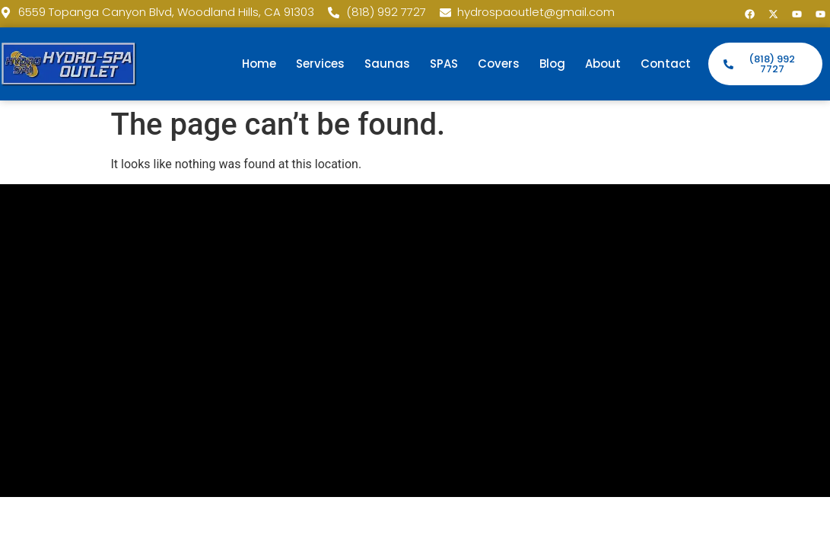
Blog (552, 64)
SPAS (444, 64)
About (603, 64)
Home (259, 64)
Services (320, 64)
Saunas (387, 64)
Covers (499, 64)
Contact (666, 64)
